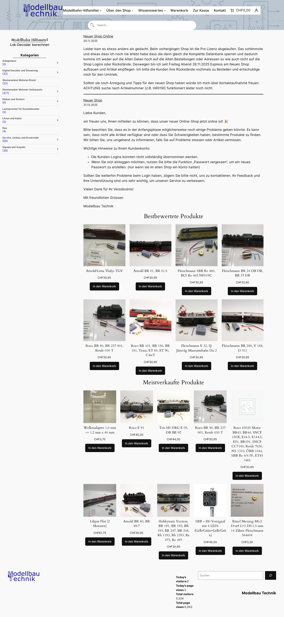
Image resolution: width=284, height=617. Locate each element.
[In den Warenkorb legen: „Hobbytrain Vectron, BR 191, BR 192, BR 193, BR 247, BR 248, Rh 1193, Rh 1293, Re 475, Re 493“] (173, 555)
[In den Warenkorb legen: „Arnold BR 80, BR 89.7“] (136, 541)
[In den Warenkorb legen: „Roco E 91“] (136, 443)
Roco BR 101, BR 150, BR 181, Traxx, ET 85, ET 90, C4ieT (150, 350)
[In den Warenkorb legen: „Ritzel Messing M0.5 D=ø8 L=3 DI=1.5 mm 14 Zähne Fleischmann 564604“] (247, 551)
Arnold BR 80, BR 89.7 (136, 523)
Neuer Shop (92, 100)
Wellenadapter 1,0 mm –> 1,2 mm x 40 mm (100, 430)
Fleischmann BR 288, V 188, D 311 (242, 348)
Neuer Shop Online (98, 36)
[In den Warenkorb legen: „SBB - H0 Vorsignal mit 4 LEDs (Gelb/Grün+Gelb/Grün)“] (210, 551)
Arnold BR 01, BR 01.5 (150, 271)
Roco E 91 (136, 427)
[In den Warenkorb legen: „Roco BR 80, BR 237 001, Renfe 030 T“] (104, 366)
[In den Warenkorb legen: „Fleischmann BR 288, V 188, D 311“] (242, 366)
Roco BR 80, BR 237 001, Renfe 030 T (104, 348)
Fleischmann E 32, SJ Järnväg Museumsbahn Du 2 (196, 348)
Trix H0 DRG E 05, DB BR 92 (173, 430)
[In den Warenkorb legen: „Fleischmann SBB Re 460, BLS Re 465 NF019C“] (196, 291)
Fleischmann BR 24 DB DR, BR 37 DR (242, 273)
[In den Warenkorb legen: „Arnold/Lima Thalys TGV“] (104, 286)
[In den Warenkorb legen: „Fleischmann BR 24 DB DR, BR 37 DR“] (242, 291)
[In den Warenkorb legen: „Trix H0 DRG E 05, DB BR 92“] (173, 448)
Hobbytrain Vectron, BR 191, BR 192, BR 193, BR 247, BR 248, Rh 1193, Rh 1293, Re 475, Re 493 (174, 530)
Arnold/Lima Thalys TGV (104, 271)
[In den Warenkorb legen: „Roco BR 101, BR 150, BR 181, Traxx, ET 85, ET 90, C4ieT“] (150, 371)
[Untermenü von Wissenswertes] (165, 10)
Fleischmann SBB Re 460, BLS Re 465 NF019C (196, 273)
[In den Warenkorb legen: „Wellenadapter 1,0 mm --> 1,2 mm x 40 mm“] (100, 448)
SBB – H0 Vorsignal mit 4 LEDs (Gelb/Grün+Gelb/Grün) (210, 528)
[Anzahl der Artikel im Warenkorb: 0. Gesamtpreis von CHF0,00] (240, 10)
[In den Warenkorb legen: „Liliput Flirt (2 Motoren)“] (100, 541)
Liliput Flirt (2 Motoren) (100, 523)
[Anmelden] (256, 10)
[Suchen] (270, 575)
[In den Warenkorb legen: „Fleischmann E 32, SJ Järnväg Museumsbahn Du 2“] (196, 366)
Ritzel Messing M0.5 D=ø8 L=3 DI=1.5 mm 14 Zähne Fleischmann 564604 (247, 528)
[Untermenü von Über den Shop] (133, 10)
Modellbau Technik (259, 593)
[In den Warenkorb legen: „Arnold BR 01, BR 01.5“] (150, 286)
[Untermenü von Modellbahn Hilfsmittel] (101, 10)
